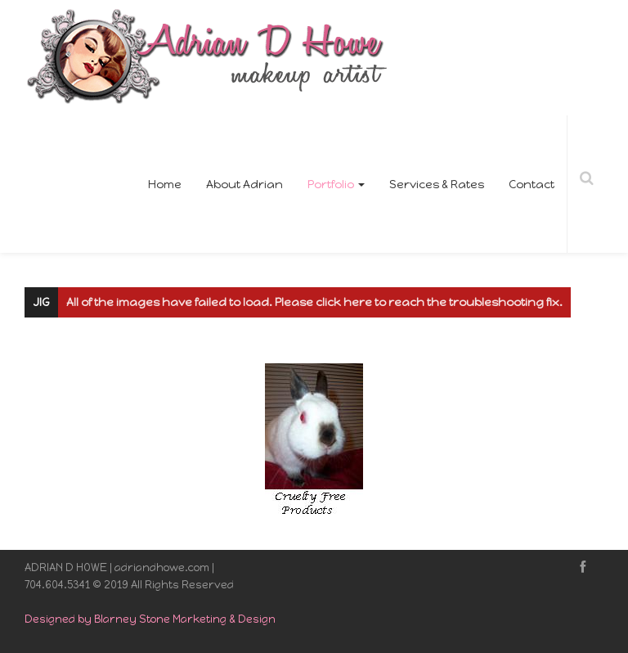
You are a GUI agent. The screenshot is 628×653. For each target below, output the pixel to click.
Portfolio (336, 184)
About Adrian (244, 184)
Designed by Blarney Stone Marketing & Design (150, 619)
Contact (531, 184)
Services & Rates (436, 184)
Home (165, 184)
